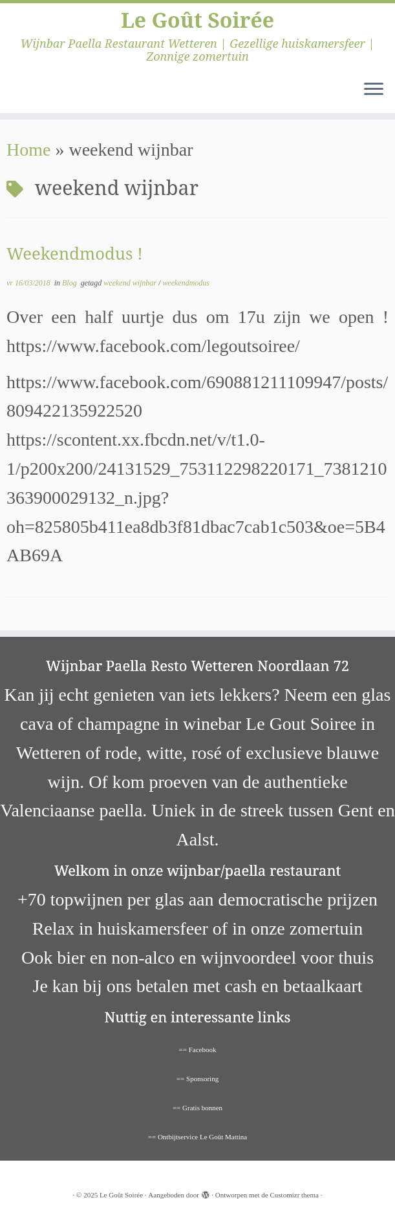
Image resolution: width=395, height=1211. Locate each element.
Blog (70, 282)
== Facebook (198, 1049)
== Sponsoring (197, 1078)
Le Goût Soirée (197, 20)
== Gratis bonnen (197, 1108)
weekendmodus (185, 282)
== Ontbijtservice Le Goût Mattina (198, 1137)
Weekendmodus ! (74, 253)
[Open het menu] (373, 89)
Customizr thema (294, 1195)
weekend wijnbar (130, 282)
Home (28, 150)
